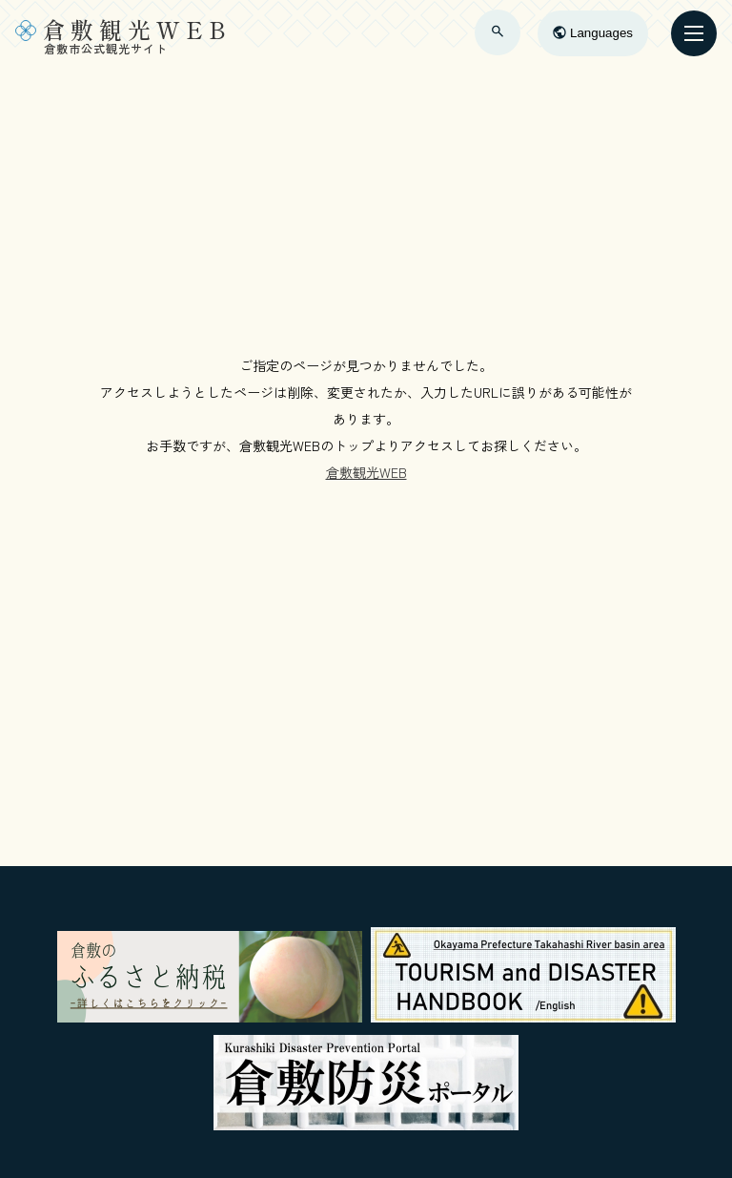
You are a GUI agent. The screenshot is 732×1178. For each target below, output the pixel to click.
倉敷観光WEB (366, 472)
